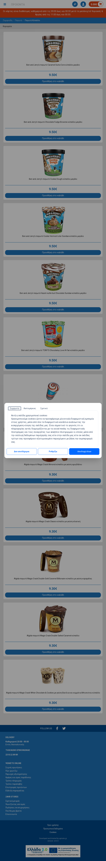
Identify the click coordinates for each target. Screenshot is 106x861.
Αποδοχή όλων (84, 451)
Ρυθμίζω (53, 451)
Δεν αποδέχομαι (21, 451)
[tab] (14, 408)
